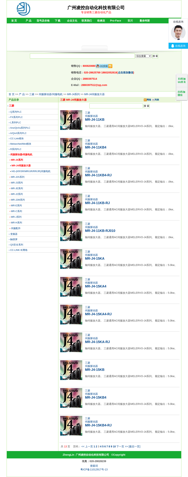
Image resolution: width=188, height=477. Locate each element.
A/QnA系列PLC (18, 133)
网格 (147, 99)
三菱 (31, 94)
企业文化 (72, 20)
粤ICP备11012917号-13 (94, 469)
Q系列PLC (15, 111)
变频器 (13, 234)
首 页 (14, 20)
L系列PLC (15, 122)
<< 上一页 (87, 446)
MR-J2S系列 (17, 177)
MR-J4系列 (73, 94)
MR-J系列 (16, 216)
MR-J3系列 (17, 182)
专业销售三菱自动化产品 (96, 12)
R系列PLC (15, 149)
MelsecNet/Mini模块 (20, 143)
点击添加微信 (125, 72)
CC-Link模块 (17, 138)
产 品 (29, 20)
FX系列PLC (16, 117)
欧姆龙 (101, 20)
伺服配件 (16, 228)
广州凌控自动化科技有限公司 (92, 454)
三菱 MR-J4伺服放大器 (73, 99)
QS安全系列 (16, 244)
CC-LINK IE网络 (19, 250)
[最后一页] (134, 446)
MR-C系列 (16, 211)
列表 (155, 99)
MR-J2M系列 (18, 199)
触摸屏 (13, 239)
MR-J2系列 (17, 194)
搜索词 (94, 465)
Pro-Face (115, 20)
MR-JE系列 (17, 188)
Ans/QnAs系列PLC (20, 127)
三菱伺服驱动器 (94, 116)
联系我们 (87, 20)
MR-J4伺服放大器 (94, 94)
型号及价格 (43, 20)
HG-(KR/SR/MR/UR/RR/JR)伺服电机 (31, 171)
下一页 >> (122, 446)
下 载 (58, 20)
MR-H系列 (16, 222)
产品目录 (14, 99)
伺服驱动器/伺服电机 (51, 94)
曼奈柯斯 (145, 20)
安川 (130, 20)
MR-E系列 (16, 205)
